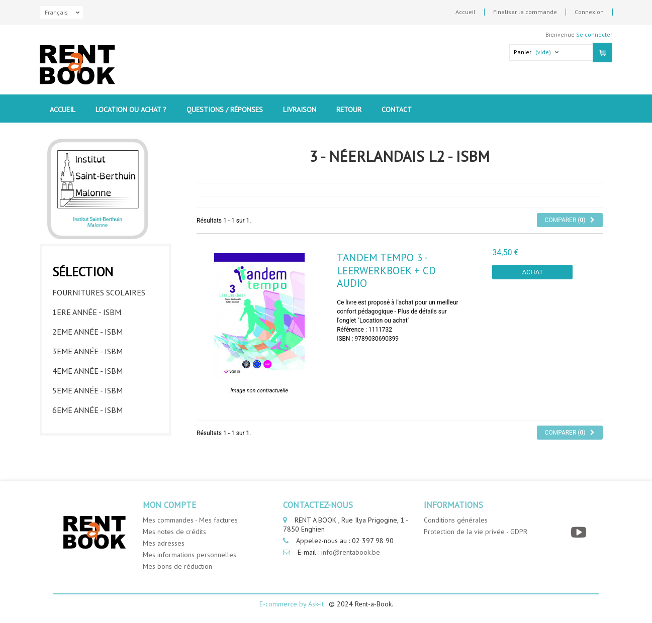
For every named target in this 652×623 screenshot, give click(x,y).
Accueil (465, 12)
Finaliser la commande (525, 12)
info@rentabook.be (350, 552)
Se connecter (594, 34)
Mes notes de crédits (174, 531)
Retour (348, 109)
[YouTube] (580, 532)
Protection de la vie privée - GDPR (475, 531)
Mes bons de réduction (177, 566)
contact (397, 109)
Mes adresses (163, 543)
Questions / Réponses (225, 109)
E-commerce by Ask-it (291, 603)
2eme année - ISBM (87, 332)
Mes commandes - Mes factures (190, 520)
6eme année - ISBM (87, 410)
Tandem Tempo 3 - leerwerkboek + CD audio (386, 270)
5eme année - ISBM (87, 390)
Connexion (589, 12)
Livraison (299, 109)
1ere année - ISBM (86, 312)
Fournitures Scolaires (98, 292)
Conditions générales (456, 520)
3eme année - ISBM (87, 351)
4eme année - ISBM (87, 371)
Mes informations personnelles (189, 554)
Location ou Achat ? (131, 109)
